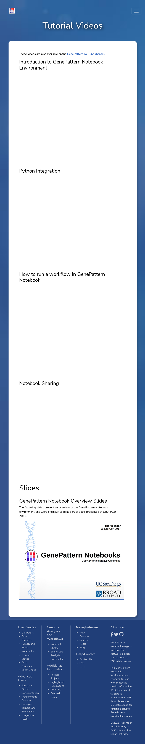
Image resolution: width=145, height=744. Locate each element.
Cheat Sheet (29, 670)
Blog (82, 647)
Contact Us (86, 659)
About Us (56, 689)
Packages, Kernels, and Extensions (29, 707)
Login (83, 666)
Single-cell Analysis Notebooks (57, 655)
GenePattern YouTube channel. (86, 54)
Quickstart (27, 632)
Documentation (30, 693)
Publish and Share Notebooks (28, 647)
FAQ (82, 663)
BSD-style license (120, 661)
